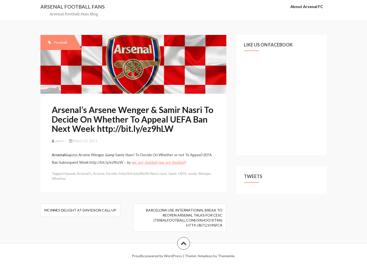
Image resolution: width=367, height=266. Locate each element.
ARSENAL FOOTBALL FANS (72, 7)
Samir (172, 173)
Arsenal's (84, 173)
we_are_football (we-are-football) (158, 162)
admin (59, 141)
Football (60, 42)
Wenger (204, 173)
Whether (59, 178)
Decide (111, 173)
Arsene (98, 173)
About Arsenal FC (306, 6)
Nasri (154, 173)
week (192, 173)
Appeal (69, 173)
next (163, 173)
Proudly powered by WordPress (157, 256)
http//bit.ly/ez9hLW (133, 173)
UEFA (182, 173)
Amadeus (205, 256)
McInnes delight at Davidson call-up (80, 210)
